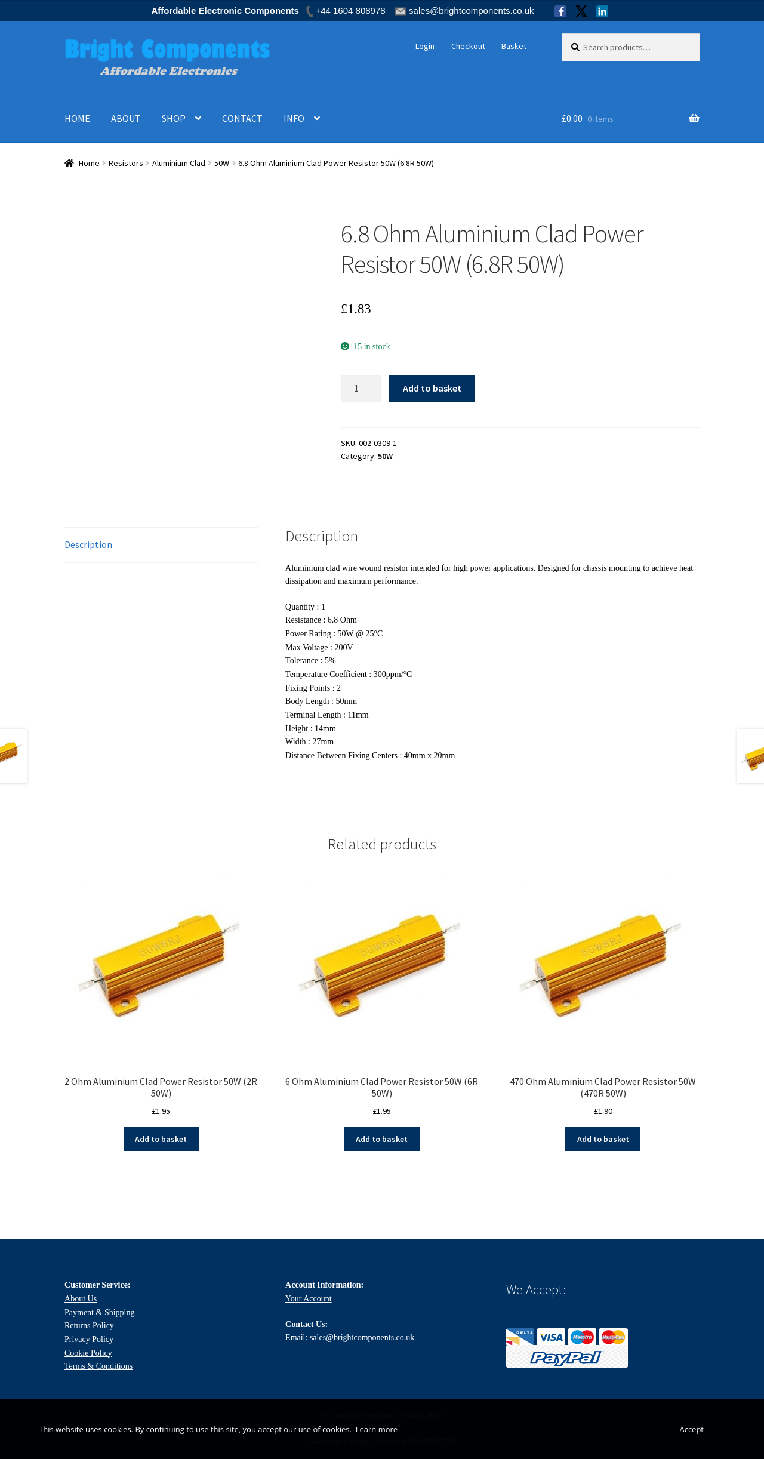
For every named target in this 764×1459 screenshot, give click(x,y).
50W (221, 163)
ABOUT (126, 118)
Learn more (377, 1429)
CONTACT (242, 118)
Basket (513, 46)
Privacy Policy (88, 1338)
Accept (691, 1429)
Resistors (126, 163)
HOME (77, 118)
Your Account (308, 1297)
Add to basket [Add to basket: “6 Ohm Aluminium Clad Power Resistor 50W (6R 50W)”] (382, 1137)
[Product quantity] (361, 388)
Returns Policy (89, 1324)
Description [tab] (88, 543)
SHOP (174, 118)
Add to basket (432, 388)
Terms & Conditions (98, 1364)
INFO (294, 118)
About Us (80, 1297)
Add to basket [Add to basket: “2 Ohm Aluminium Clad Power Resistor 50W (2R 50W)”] (161, 1137)
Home (89, 163)
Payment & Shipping (99, 1311)
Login (425, 46)
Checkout (468, 46)
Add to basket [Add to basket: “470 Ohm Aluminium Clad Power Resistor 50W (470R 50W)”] (603, 1137)
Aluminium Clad (178, 163)
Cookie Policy (88, 1351)
